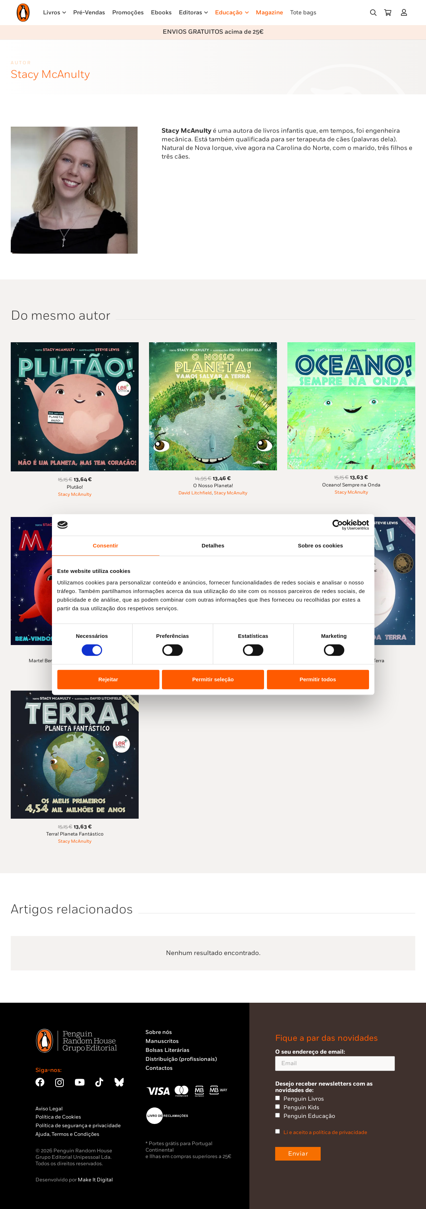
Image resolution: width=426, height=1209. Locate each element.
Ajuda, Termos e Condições (67, 1134)
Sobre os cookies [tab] (320, 545)
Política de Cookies (58, 1117)
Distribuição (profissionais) (181, 1059)
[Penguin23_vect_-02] (166, 1115)
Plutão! (75, 487)
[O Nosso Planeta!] (213, 346)
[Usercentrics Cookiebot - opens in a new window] (337, 524)
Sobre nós (158, 1032)
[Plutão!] (75, 346)
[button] (373, 13)
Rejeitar (108, 679)
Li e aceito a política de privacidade (325, 1132)
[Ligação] (405, 12)
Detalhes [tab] (213, 545)
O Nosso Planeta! (213, 486)
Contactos (159, 1068)
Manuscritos (162, 1041)
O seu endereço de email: (335, 1059)
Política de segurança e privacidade (78, 1126)
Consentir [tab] (105, 545)
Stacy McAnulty (74, 494)
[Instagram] (59, 1083)
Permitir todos (318, 679)
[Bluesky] (119, 1082)
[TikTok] (99, 1082)
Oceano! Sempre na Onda (351, 485)
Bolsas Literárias (167, 1050)
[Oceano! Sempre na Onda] (351, 346)
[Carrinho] (387, 12)
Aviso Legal (49, 1109)
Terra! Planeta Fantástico (75, 834)
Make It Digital (95, 1180)
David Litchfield (195, 493)
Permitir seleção (213, 679)
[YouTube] (80, 1082)
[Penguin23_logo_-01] (23, 12)
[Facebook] (39, 1082)
